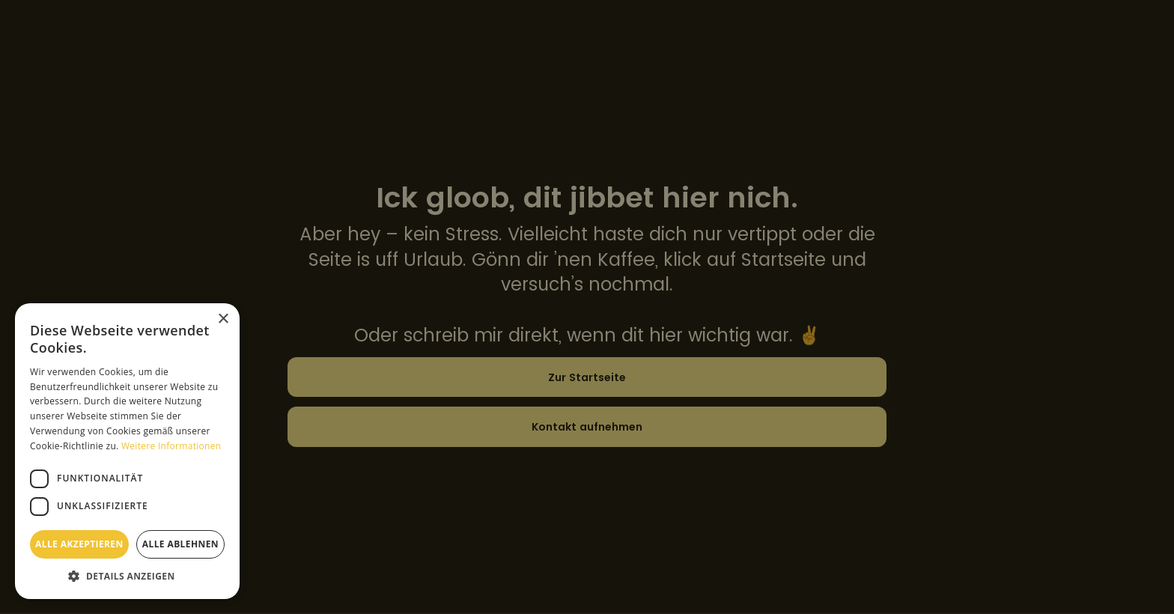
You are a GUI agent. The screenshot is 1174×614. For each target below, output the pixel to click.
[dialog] (587, 307)
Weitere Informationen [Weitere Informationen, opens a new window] (171, 446)
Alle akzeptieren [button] (79, 544)
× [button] (222, 319)
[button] (127, 576)
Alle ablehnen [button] (180, 544)
